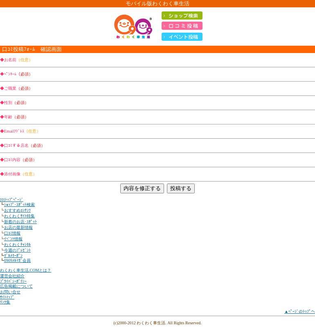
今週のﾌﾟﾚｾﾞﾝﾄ (17, 250)
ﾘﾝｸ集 (5, 302)
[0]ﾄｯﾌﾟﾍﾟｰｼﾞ (11, 199)
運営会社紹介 (12, 276)
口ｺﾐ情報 (12, 233)
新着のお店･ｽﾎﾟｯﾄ (20, 221)
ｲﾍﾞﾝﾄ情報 (13, 239)
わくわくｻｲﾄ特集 (19, 216)
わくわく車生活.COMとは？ (25, 270)
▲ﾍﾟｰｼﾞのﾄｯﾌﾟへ (299, 311)
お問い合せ (10, 292)
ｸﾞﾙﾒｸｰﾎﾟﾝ (13, 255)
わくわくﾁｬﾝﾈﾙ (17, 244)
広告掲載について (16, 286)
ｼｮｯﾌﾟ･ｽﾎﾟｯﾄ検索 (19, 204)
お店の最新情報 (18, 227)
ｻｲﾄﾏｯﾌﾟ (7, 297)
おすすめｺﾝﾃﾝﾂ (17, 210)
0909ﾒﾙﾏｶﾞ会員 (17, 260)
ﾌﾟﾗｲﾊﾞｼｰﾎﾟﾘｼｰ (13, 281)
